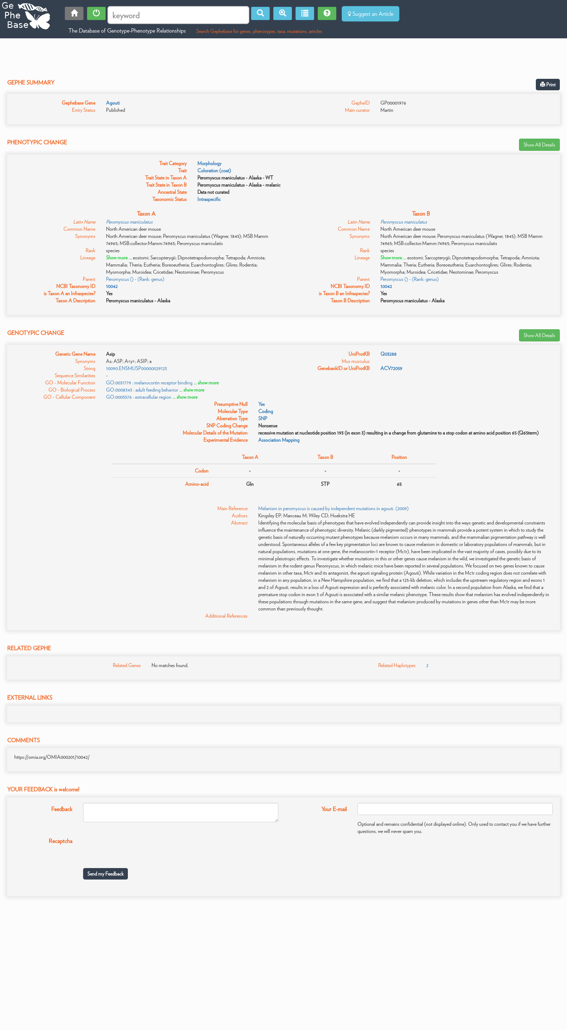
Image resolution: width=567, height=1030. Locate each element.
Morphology (209, 163)
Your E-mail (334, 809)
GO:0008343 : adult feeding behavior (142, 390)
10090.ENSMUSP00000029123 (136, 368)
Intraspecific (209, 199)
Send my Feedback (105, 874)
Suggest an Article (370, 13)
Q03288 (388, 354)
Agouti (113, 103)
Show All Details (539, 145)
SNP (262, 418)
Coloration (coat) (214, 170)
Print (548, 84)
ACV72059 (391, 368)
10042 (111, 286)
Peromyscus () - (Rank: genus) (135, 279)
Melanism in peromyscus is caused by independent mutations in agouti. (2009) (333, 508)
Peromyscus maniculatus (129, 222)
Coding (265, 411)
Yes (261, 404)
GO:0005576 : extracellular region (138, 397)
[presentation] (137, 849)
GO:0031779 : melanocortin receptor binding (149, 382)
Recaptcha (60, 841)
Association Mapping (278, 440)
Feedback (61, 809)
